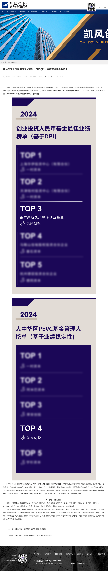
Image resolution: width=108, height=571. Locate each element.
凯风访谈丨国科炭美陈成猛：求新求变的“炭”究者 (33, 535)
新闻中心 (44, 11)
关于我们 (13, 11)
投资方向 (58, 554)
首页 (3, 11)
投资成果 (69, 554)
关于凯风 (37, 554)
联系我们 (66, 11)
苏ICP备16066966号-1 (76, 563)
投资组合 (34, 11)
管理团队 (23, 11)
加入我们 (55, 11)
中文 (100, 7)
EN (105, 7)
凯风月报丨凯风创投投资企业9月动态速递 (31, 529)
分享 (61, 76)
